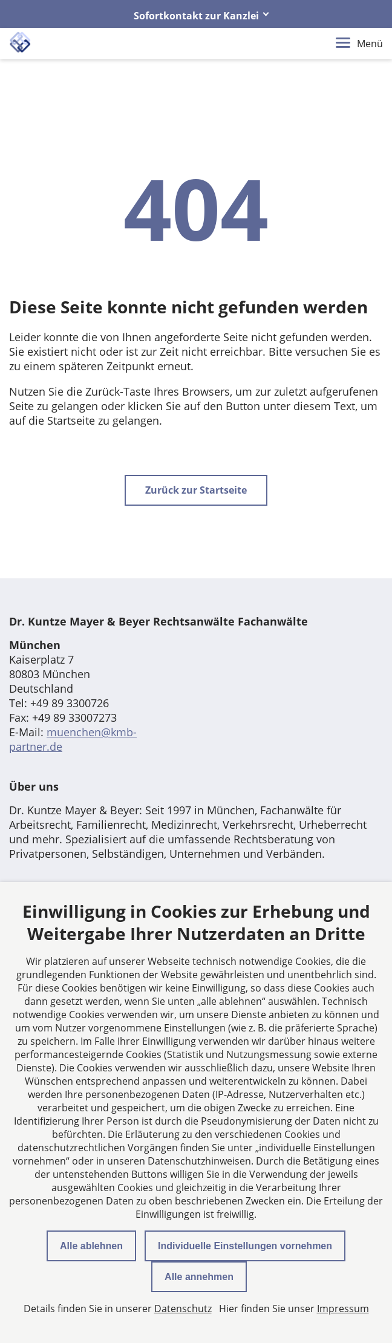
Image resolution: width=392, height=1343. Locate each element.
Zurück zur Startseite (196, 490)
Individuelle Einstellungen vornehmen (245, 1246)
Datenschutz (183, 1308)
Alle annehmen (199, 1277)
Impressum (343, 1308)
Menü (359, 43)
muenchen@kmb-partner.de (73, 739)
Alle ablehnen (91, 1246)
